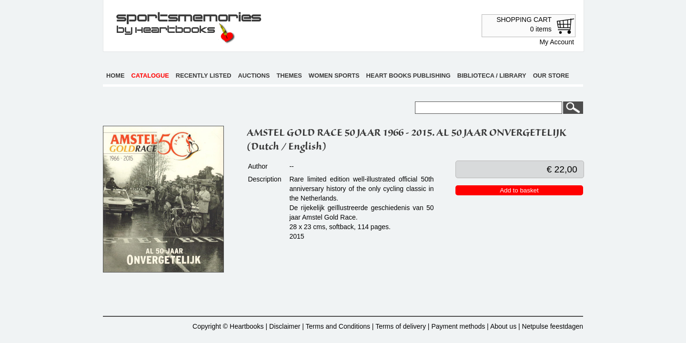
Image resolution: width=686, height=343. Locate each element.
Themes (289, 75)
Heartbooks (247, 326)
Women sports (334, 75)
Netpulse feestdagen (552, 326)
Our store (551, 75)
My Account (556, 42)
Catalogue (150, 75)
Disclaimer (284, 326)
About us (503, 326)
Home (115, 75)
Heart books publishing (408, 75)
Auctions (254, 75)
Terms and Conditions (338, 326)
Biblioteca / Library (491, 75)
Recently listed (204, 75)
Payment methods (458, 326)
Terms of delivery (400, 326)
